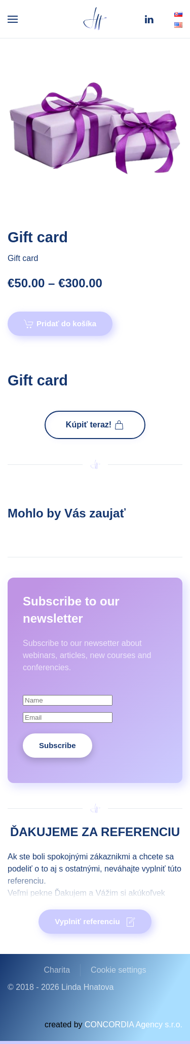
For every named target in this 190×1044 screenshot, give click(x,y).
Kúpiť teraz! (95, 425)
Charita (57, 970)
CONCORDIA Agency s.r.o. (133, 1024)
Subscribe (57, 745)
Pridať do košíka (60, 324)
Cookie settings (118, 970)
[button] (13, 19)
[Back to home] (95, 19)
